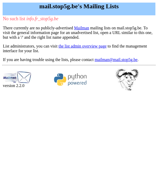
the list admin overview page (82, 46)
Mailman (81, 28)
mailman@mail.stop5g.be (116, 59)
